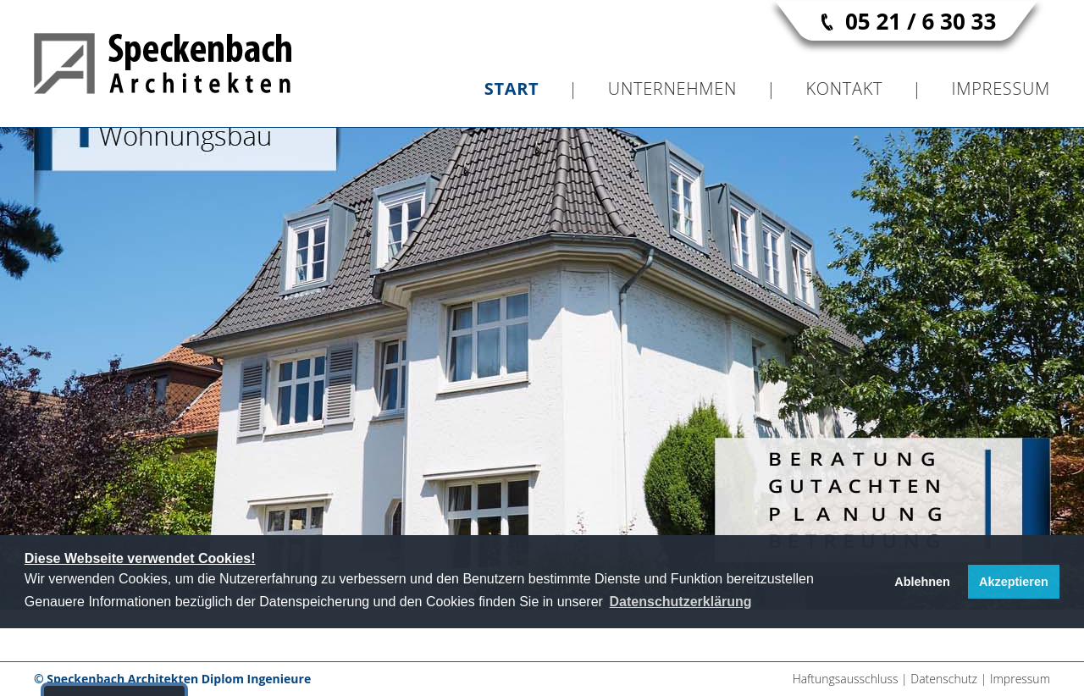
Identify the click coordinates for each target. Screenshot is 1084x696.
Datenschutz (943, 679)
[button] (680, 602)
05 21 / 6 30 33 (920, 21)
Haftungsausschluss (846, 679)
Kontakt (843, 88)
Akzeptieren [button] (1013, 581)
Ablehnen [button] (922, 581)
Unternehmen (672, 88)
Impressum (1001, 88)
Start (511, 88)
